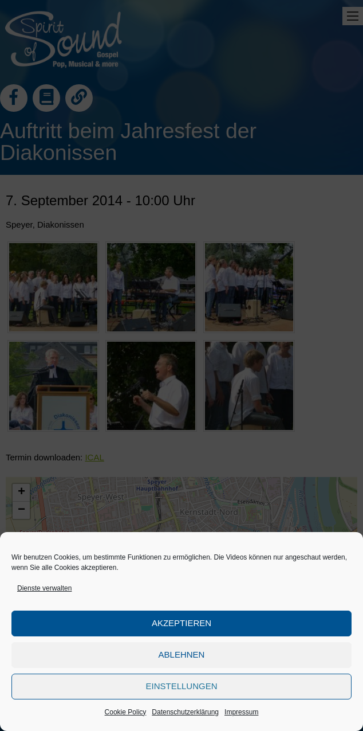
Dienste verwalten (44, 588)
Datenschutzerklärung (185, 712)
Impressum (241, 712)
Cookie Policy (126, 712)
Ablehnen (182, 654)
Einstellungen (181, 686)
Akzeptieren (181, 623)
